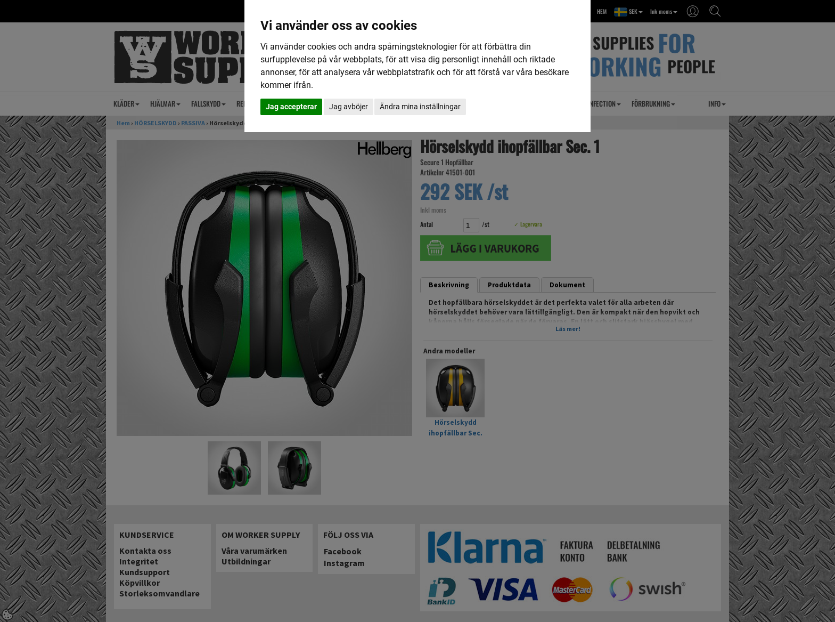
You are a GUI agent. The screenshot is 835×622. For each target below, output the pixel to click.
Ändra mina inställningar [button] (420, 106)
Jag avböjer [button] (348, 106)
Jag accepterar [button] (291, 106)
